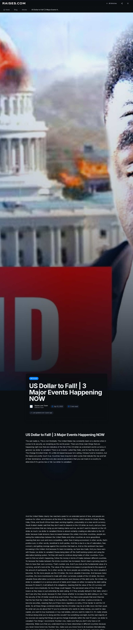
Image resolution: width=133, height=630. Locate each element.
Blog (15, 10)
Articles (24, 10)
